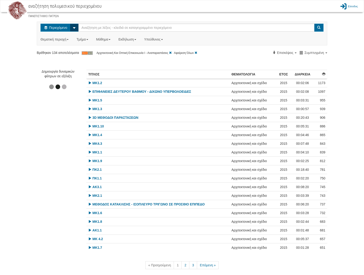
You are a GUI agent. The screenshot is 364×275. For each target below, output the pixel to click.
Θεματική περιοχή (55, 39)
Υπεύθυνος (154, 39)
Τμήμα (83, 39)
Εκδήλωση (127, 39)
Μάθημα (103, 39)
